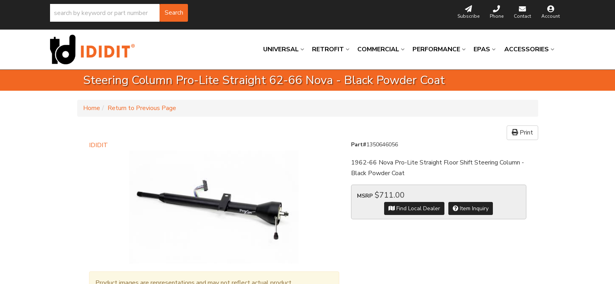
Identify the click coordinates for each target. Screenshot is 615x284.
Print (522, 132)
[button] (119, 13)
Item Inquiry (471, 208)
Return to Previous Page (142, 108)
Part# (358, 144)
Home (91, 108)
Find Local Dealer (414, 208)
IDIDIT (98, 145)
